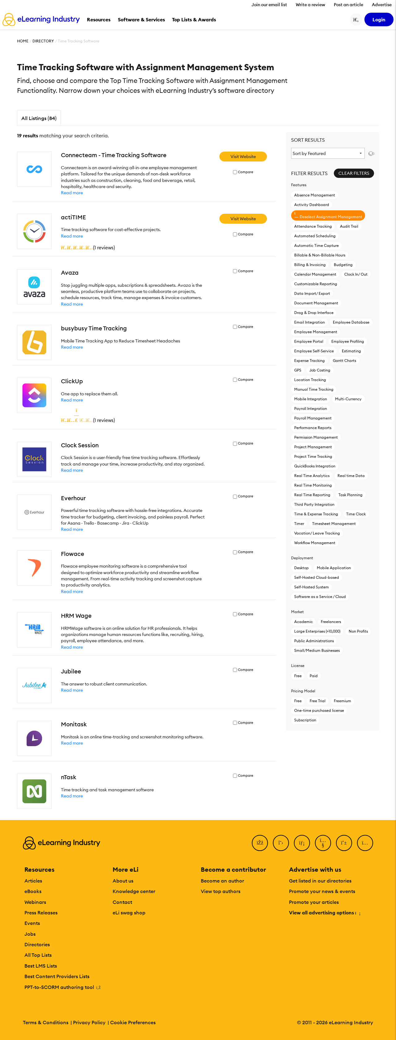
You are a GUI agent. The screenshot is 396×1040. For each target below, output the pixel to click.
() (88, 247)
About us (123, 881)
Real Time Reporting (312, 494)
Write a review (310, 4)
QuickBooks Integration (314, 466)
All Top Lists (38, 955)
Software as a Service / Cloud (320, 596)
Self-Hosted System (311, 587)
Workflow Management (314, 542)
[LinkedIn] (302, 843)
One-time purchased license (319, 710)
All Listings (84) (39, 118)
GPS (297, 370)
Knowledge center (134, 891)
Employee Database (351, 322)
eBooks (32, 891)
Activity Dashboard (311, 204)
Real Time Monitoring (313, 485)
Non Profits (358, 631)
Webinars (35, 902)
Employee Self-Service (314, 351)
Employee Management (315, 331)
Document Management (316, 303)
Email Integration (309, 322)
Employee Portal (308, 341)
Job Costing (319, 370)
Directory (43, 41)
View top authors (220, 891)
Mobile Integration (310, 399)
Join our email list (269, 4)
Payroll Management (313, 418)
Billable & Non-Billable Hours (319, 255)
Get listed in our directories (320, 881)
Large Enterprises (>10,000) (317, 631)
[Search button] (356, 19)
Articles (33, 881)
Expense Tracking (309, 360)
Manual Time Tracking (314, 389)
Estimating (351, 351)
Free (298, 675)
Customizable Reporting (315, 283)
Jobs (30, 934)
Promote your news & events (322, 891)
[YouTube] (323, 843)
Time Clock (356, 514)
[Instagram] (365, 843)
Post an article (348, 4)
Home (22, 41)
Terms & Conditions (45, 1022)
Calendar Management (315, 274)
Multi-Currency (348, 399)
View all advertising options (324, 912)
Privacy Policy (89, 1022)
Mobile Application (334, 567)
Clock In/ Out (356, 274)
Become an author (222, 881)
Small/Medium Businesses (317, 650)
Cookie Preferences (133, 1022)
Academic (303, 621)
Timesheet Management (334, 523)
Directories (37, 944)
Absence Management (314, 195)
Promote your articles (314, 902)
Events (32, 923)
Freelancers (331, 621)
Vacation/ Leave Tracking (317, 533)
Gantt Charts (344, 360)
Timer (299, 523)
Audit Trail (349, 226)
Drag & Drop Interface (314, 312)
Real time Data (351, 475)
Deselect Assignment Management (328, 215)
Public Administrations (314, 640)
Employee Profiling (347, 341)
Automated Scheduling (315, 236)
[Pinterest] (344, 843)
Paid (314, 675)
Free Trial (317, 700)
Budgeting (343, 264)
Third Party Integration (314, 504)
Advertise (382, 4)
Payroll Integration (310, 408)
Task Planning (350, 494)
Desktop (301, 567)
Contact (122, 902)
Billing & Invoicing (310, 264)
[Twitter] (281, 843)
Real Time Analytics (311, 475)
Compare (245, 172)
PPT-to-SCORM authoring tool (62, 987)
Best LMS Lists (40, 966)
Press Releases (41, 912)
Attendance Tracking (313, 226)
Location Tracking (310, 379)
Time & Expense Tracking (316, 514)
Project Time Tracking (313, 456)
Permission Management (316, 437)
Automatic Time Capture (316, 245)
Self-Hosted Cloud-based (316, 577)
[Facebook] (260, 843)
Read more (72, 193)
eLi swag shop (129, 912)
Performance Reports (312, 427)
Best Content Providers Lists (56, 976)
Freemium (342, 700)
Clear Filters (353, 173)
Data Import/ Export (312, 293)
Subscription (305, 720)
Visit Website (243, 156)
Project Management (313, 447)
